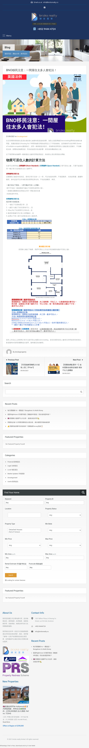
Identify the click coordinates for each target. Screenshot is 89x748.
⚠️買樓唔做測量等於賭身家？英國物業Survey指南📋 (25, 426)
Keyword (8, 499)
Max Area (50, 554)
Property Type (10, 524)
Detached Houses (24, 529)
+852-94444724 (40, 626)
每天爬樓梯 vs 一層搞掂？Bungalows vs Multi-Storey (25, 410)
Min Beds (48, 524)
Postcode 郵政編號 (36, 564)
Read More (6, 722)
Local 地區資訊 (13, 470)
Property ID (49, 499)
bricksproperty (20, 352)
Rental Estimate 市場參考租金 (15, 564)
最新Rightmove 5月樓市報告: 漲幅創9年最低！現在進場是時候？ (29, 414)
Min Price (8, 539)
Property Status (51, 509)
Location (8, 509)
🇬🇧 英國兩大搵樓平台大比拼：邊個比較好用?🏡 (23, 418)
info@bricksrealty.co (50, 2)
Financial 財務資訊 (14, 462)
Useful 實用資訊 (13, 481)
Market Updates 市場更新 (16, 474)
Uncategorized (22, 136)
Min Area (10, 554)
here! (33, 745)
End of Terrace (24, 532)
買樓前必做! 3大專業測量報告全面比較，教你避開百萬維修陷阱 (29, 422)
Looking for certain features (15, 580)
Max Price (48, 539)
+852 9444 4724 (47, 28)
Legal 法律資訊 (13, 466)
